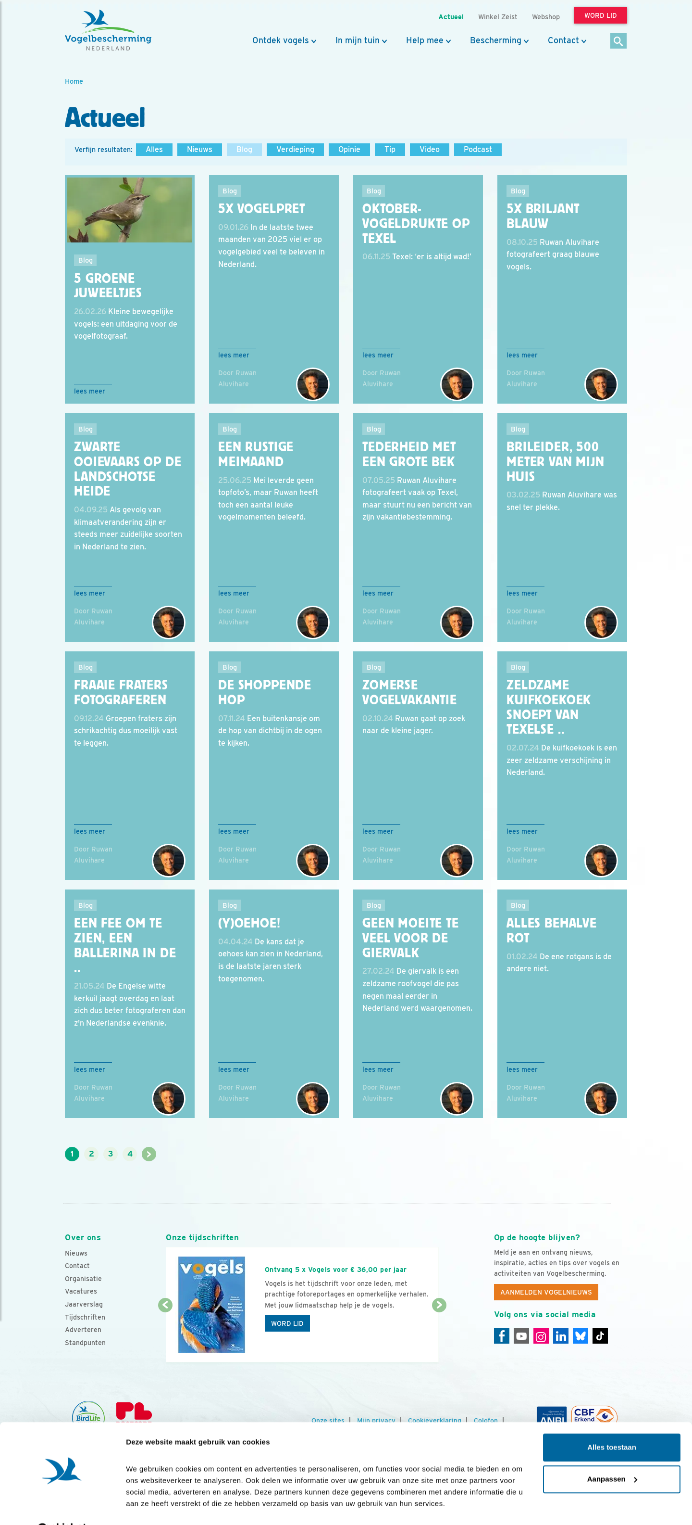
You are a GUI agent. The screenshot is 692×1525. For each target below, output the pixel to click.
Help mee (425, 40)
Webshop (546, 17)
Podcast (478, 149)
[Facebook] (501, 1336)
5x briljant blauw (543, 216)
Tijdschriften (85, 1317)
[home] (108, 30)
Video (430, 149)
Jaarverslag (84, 1304)
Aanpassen (612, 1455)
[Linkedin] (560, 1336)
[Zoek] (618, 41)
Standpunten (85, 1343)
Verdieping (295, 149)
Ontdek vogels (280, 40)
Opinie (349, 149)
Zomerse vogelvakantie (409, 692)
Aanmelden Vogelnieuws (546, 1292)
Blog (244, 149)
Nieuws (199, 149)
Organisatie (83, 1279)
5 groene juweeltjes (108, 286)
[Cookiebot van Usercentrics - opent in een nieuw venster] (62, 1506)
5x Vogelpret (261, 209)
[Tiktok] (600, 1336)
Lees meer (89, 391)
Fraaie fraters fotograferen (121, 692)
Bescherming (495, 40)
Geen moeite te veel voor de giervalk (410, 938)
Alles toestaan (611, 1424)
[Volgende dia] (439, 1334)
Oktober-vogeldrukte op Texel (416, 224)
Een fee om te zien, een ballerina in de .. (125, 945)
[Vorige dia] (165, 1334)
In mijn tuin (357, 40)
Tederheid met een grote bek (409, 454)
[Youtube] (521, 1336)
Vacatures (81, 1291)
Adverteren (83, 1330)
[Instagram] (541, 1336)
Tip (389, 149)
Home (74, 81)
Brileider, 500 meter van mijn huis (556, 462)
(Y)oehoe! (249, 923)
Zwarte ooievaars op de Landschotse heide (128, 469)
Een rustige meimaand (256, 454)
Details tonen (149, 1506)
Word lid (287, 1323)
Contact (563, 40)
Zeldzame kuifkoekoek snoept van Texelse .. (549, 707)
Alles (154, 149)
